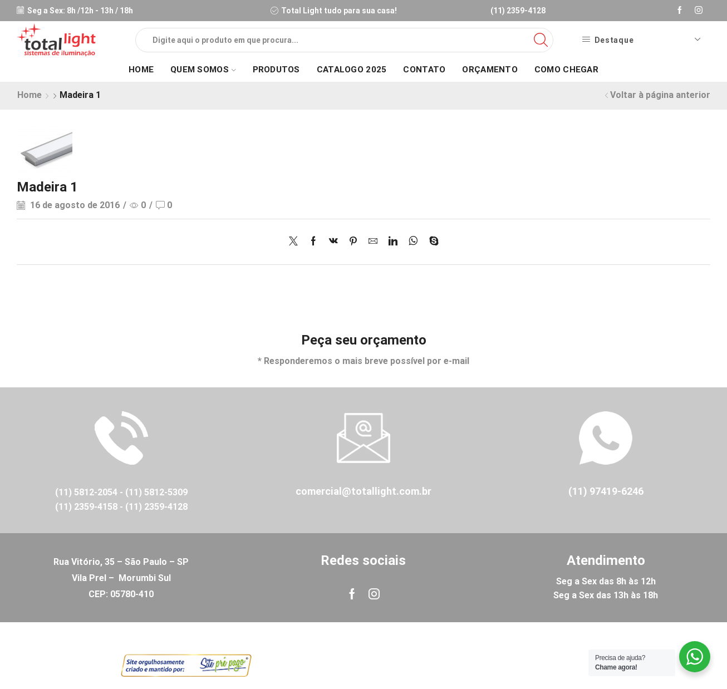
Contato (424, 70)
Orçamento (490, 70)
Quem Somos (202, 70)
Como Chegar (566, 70)
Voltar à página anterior (660, 95)
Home (141, 70)
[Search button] (541, 40)
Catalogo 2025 (352, 70)
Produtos (276, 70)
